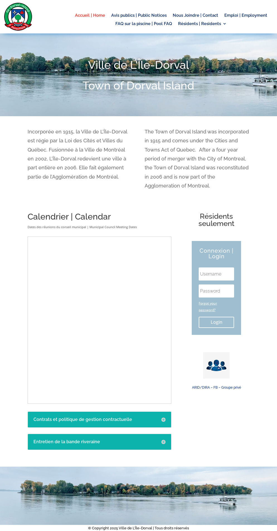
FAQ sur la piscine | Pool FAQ (143, 24)
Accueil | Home (90, 15)
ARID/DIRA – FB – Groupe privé (216, 387)
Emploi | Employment (245, 15)
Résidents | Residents (199, 24)
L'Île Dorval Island (216, 418)
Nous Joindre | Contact (195, 15)
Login (216, 322)
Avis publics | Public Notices (139, 15)
